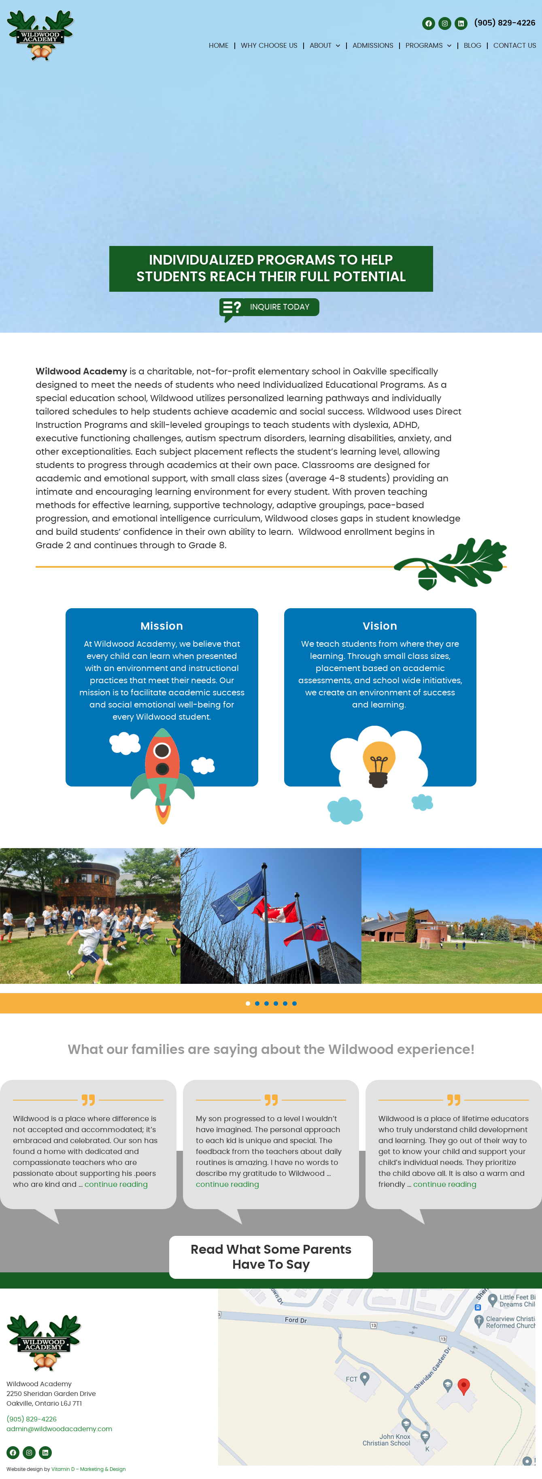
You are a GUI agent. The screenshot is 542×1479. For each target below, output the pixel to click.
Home (219, 45)
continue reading (116, 1184)
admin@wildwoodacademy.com (59, 1429)
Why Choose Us (269, 45)
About (325, 45)
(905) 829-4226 (31, 1419)
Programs (429, 45)
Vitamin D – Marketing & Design (88, 1469)
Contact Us (514, 45)
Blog (472, 45)
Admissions (373, 45)
